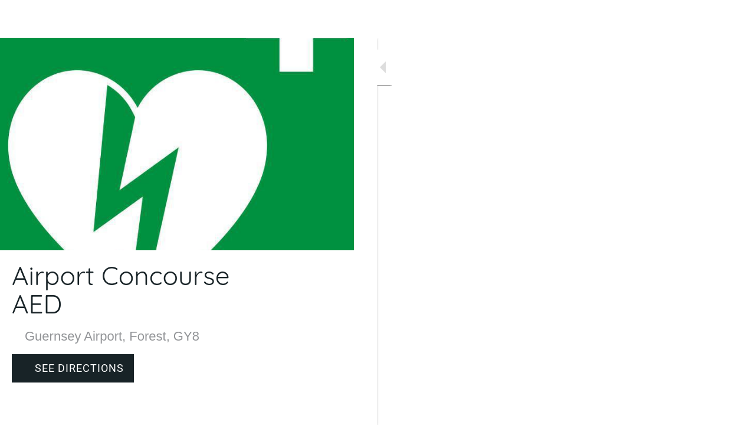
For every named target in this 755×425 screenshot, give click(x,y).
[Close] (19, 19)
